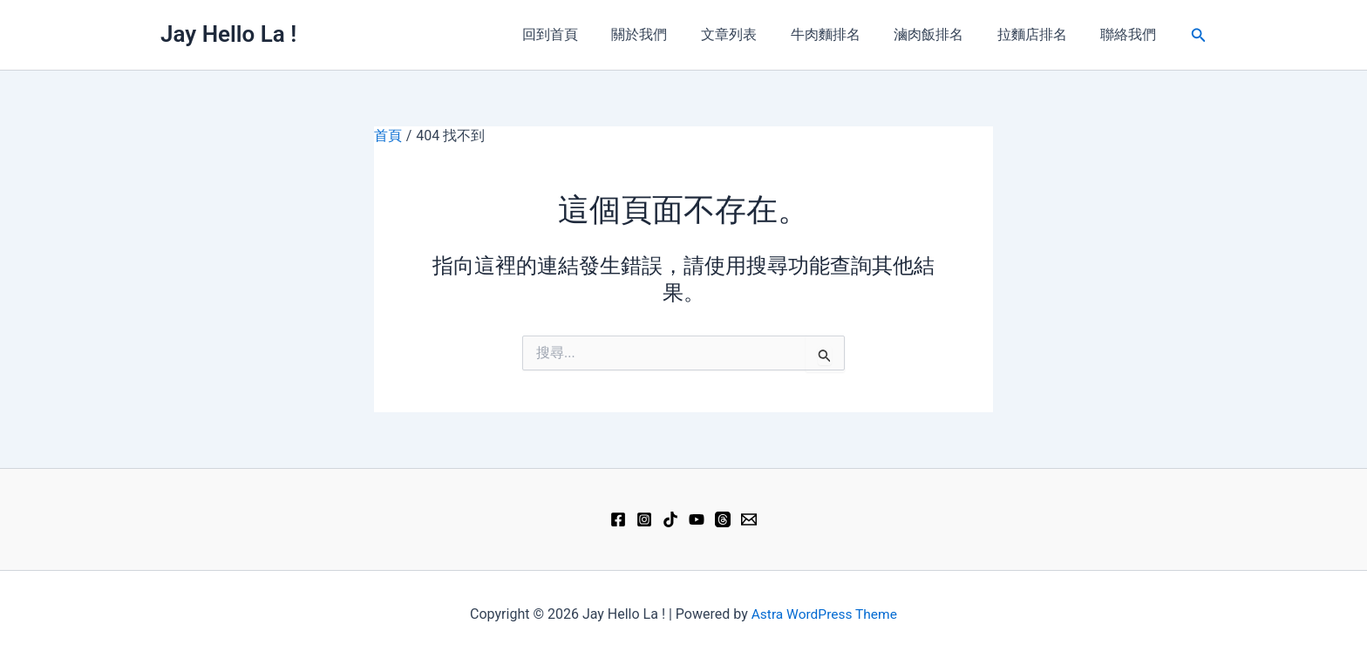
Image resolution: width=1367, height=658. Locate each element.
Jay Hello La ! (228, 34)
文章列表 (755, 34)
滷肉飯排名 (943, 34)
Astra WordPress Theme (824, 614)
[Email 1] (749, 519)
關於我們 (671, 34)
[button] (1199, 35)
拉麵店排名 (1041, 34)
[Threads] (723, 519)
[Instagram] (644, 519)
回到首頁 (587, 34)
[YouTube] (696, 519)
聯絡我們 (1132, 34)
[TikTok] (670, 519)
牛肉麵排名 (846, 34)
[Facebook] (618, 519)
